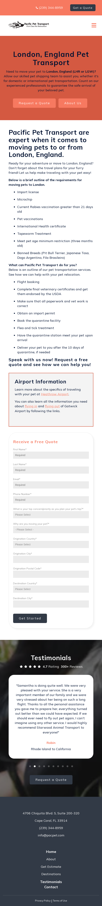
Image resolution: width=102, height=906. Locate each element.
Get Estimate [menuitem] (51, 867)
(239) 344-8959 (51, 8)
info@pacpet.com (51, 835)
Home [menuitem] (51, 851)
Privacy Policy (43, 900)
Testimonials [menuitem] (51, 881)
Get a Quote (83, 8)
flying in (31, 406)
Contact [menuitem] (51, 887)
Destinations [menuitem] (51, 874)
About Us (72, 103)
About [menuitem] (51, 859)
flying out (52, 406)
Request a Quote (34, 103)
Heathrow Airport (55, 394)
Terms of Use (60, 900)
